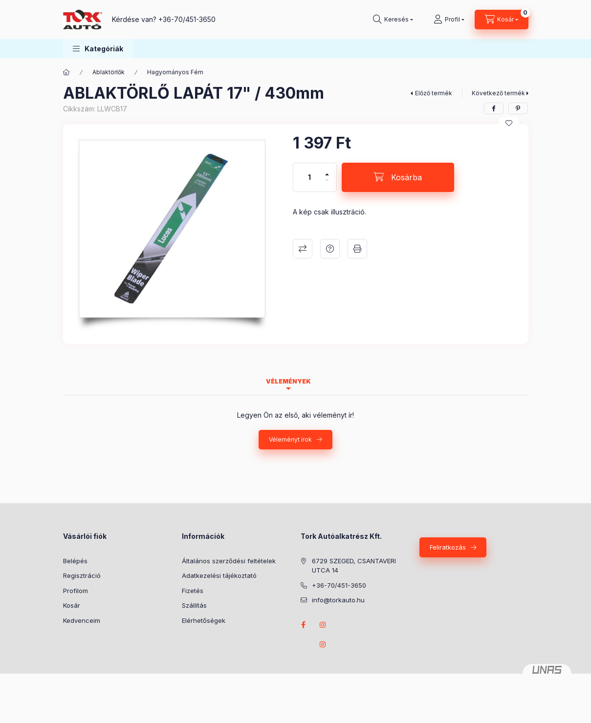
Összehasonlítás (302, 248)
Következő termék (498, 93)
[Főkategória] (66, 72)
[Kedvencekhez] (509, 123)
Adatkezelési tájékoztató (219, 575)
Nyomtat (357, 248)
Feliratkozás (448, 547)
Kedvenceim (81, 620)
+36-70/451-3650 (187, 19)
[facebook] (493, 108)
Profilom (75, 591)
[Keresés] (393, 19)
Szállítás (194, 605)
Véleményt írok (290, 439)
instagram (323, 625)
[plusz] (327, 170)
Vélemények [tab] (288, 381)
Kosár (71, 605)
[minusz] (327, 184)
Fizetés (192, 591)
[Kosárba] (398, 177)
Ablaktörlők (108, 72)
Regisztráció (82, 575)
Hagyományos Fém (175, 72)
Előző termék (433, 93)
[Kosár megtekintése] (501, 19)
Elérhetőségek (203, 620)
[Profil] (449, 19)
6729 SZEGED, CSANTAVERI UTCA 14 (354, 565)
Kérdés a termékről (330, 248)
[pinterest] (518, 108)
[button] (98, 48)
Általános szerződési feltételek (229, 561)
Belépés (75, 561)
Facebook (303, 625)
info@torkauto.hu (338, 600)
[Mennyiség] (309, 177)
